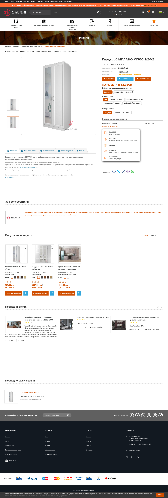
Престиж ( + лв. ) (122, 113)
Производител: (107, 71)
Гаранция (26, 1)
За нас (7, 441)
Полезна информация (51, 1)
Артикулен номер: (109, 68)
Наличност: (106, 74)
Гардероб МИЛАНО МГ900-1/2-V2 (32, 396)
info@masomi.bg (134, 457)
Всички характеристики (110, 126)
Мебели (16, 46)
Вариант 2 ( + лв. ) (124, 92)
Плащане (88, 437)
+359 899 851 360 (150, 5)
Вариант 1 (107, 92)
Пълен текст (10, 177)
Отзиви (33, 1)
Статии (12, 1)
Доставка (19, 1)
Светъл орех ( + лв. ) (135, 99)
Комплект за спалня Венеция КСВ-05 (93, 317)
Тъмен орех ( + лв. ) (112, 103)
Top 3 (146, 235)
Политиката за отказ (11, 454)
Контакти (40, 1)
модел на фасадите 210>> (66, 51)
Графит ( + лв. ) (116, 99)
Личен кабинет (157, 1)
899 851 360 (134, 450)
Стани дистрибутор (65, 1)
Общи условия (9, 445)
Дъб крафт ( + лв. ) (132, 103)
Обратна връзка (50, 450)
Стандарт (107, 113)
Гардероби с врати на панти (31, 46)
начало (8, 46)
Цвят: (7, 277)
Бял (105, 99)
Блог (6, 1)
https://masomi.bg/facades (28, 167)
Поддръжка (89, 450)
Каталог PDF (13, 461)
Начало (7, 437)
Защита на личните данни (13, 450)
